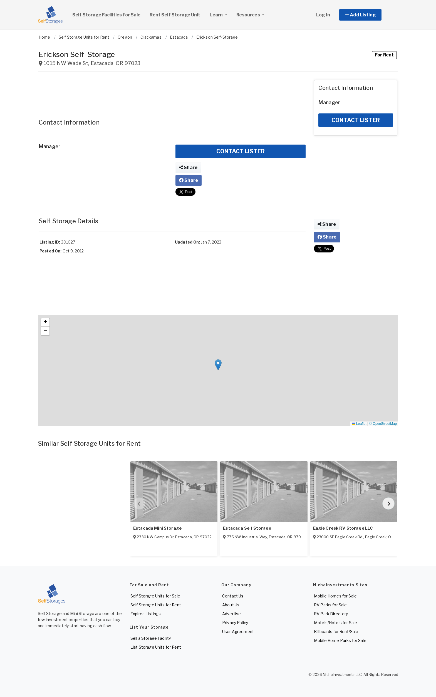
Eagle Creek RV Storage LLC (343, 528)
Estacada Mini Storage (157, 528)
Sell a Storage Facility (150, 638)
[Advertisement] (172, 92)
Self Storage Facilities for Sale (106, 15)
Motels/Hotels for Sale (335, 622)
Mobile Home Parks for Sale (340, 640)
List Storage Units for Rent (155, 647)
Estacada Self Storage (247, 528)
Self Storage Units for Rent (155, 604)
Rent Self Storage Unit (175, 15)
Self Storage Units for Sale (155, 596)
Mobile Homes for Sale (335, 596)
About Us (230, 604)
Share (188, 167)
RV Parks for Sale (330, 604)
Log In (323, 15)
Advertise (231, 613)
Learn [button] (220, 14)
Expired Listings (145, 613)
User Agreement (238, 631)
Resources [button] (248, 15)
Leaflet (359, 424)
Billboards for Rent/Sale (336, 631)
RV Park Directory (331, 613)
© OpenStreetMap (383, 424)
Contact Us (232, 596)
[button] (366, 15)
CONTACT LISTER (240, 151)
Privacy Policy (235, 622)
